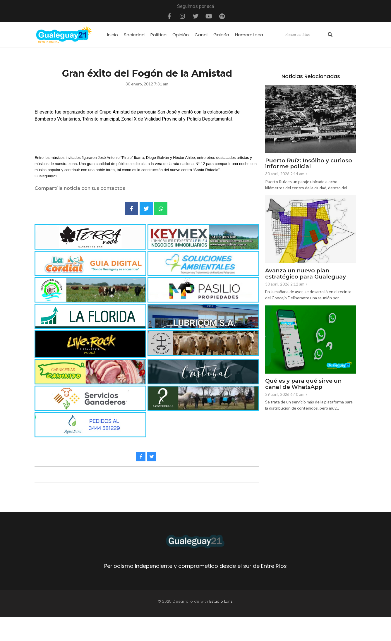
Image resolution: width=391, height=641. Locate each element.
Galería (221, 35)
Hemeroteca (249, 35)
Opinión (180, 35)
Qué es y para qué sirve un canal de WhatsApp (303, 384)
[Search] (306, 34)
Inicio (112, 35)
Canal (201, 35)
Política (158, 35)
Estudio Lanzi (221, 601)
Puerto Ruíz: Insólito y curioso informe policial (308, 164)
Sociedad (134, 35)
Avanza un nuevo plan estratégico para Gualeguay (305, 274)
